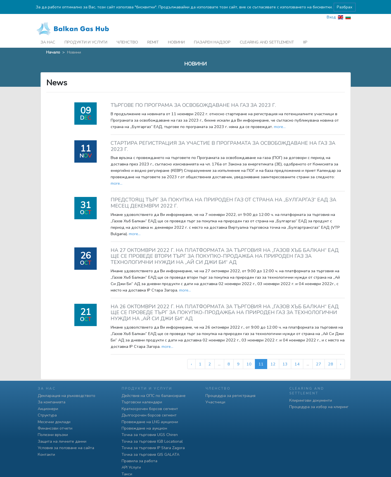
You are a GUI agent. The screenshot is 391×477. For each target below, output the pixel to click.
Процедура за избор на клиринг (319, 406)
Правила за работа (139, 461)
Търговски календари (142, 402)
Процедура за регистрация (230, 395)
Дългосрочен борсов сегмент (149, 415)
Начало (53, 42)
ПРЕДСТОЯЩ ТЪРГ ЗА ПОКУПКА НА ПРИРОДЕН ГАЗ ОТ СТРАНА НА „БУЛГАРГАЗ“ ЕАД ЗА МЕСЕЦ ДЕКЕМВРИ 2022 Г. (223, 193)
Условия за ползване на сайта (66, 447)
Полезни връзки (53, 434)
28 (330, 354)
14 (297, 354)
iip (305, 32)
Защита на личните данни (62, 441)
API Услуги (131, 467)
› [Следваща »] (340, 354)
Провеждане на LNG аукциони (150, 422)
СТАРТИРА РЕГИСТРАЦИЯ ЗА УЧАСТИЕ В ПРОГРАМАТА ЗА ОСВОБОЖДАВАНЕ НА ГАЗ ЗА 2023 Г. (223, 136)
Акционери (48, 408)
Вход (331, 7)
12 (273, 354)
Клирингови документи (310, 400)
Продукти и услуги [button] (86, 32)
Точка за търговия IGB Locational (152, 441)
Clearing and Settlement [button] (267, 32)
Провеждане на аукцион (144, 428)
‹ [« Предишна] (191, 354)
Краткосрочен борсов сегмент (150, 408)
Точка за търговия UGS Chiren (150, 434)
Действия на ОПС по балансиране (154, 395)
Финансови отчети (55, 428)
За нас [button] (48, 32)
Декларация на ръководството (66, 395)
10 (249, 354)
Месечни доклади (54, 422)
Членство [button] (127, 32)
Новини (176, 32)
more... (280, 117)
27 (318, 354)
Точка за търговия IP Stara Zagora (153, 447)
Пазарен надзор (212, 32)
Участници (215, 402)
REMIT (153, 32)
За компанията (51, 402)
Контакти (46, 454)
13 (285, 354)
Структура (47, 415)
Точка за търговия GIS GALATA (150, 454)
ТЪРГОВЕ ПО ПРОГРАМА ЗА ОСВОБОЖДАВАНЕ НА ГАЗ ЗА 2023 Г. (193, 96)
